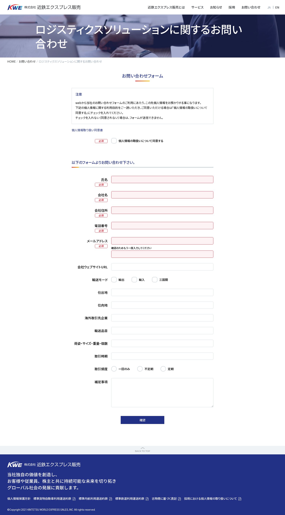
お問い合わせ (250, 7)
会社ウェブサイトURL (92, 267)
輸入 (142, 279)
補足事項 (101, 381)
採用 (231, 7)
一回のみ (124, 369)
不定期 (148, 369)
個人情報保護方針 (19, 498)
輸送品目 (101, 330)
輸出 (121, 279)
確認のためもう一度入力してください (131, 248)
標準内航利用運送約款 (93, 498)
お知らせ (216, 7)
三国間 (163, 279)
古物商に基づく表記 (164, 498)
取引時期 (101, 356)
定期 (171, 369)
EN (277, 7)
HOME (11, 61)
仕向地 (103, 305)
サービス (197, 7)
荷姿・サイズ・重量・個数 (91, 343)
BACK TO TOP (142, 451)
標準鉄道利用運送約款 (129, 498)
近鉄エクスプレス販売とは (166, 7)
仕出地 (103, 292)
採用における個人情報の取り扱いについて (210, 498)
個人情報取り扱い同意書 (87, 130)
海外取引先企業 (96, 317)
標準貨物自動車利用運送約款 (52, 498)
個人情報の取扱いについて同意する (141, 141)
